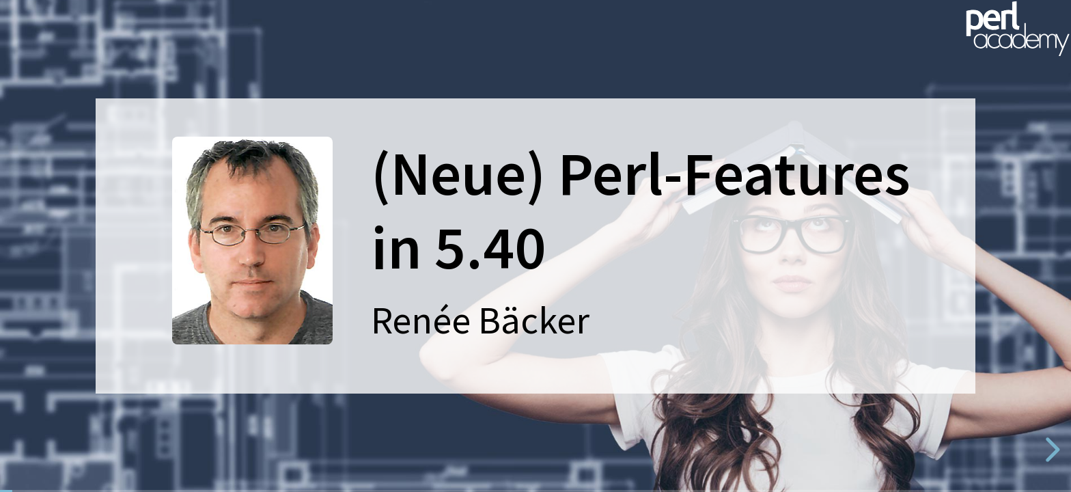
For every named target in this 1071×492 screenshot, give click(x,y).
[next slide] (1050, 449)
